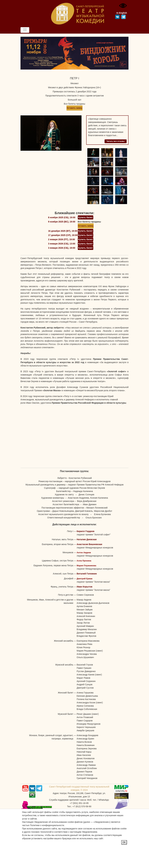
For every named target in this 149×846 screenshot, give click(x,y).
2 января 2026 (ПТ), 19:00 (61, 239)
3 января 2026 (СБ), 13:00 (61, 243)
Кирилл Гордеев (85, 531)
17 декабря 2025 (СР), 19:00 (62, 235)
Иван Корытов (84, 586)
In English (121, 13)
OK (124, 842)
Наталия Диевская (87, 539)
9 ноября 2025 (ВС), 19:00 (61, 221)
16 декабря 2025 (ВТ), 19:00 (62, 231)
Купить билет (85, 217)
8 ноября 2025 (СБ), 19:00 (61, 217)
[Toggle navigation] (25, 30)
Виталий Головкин (87, 573)
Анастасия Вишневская (89, 544)
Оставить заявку (74, 108)
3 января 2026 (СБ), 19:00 (61, 248)
